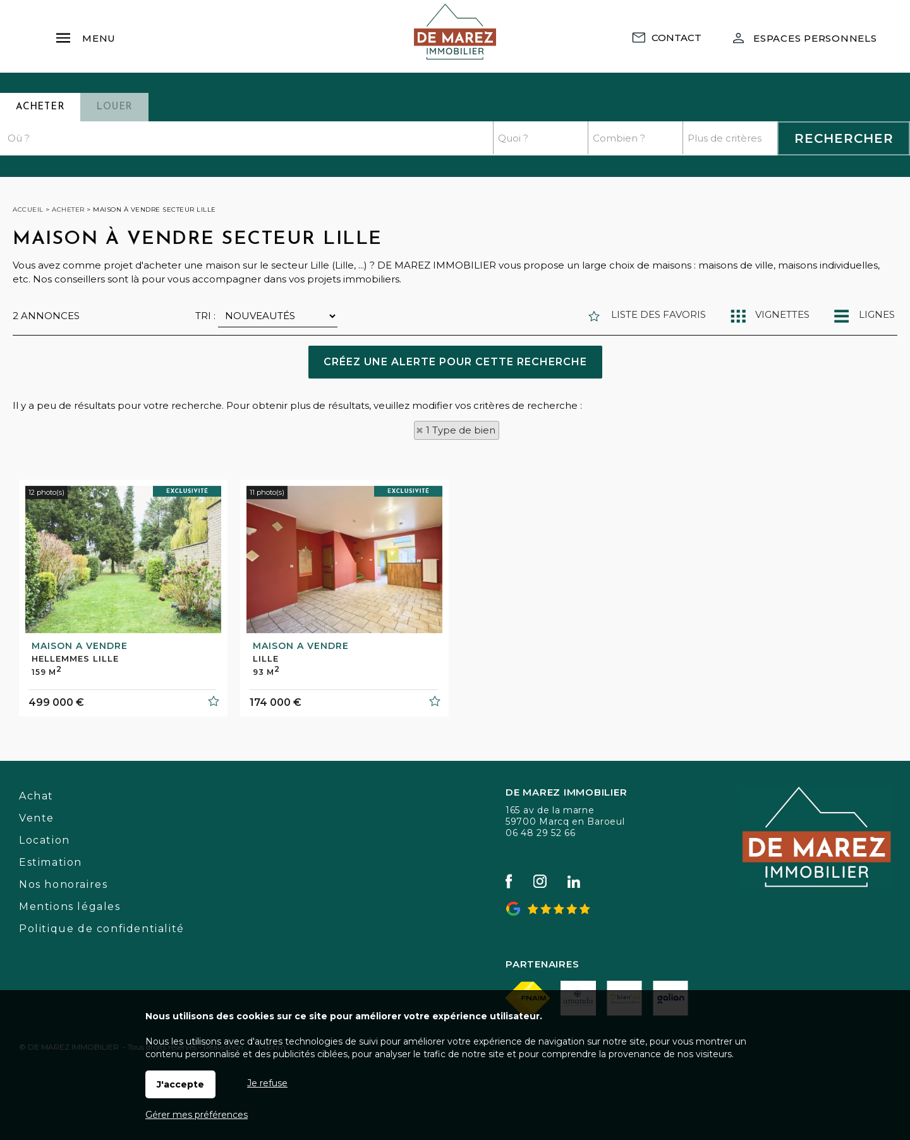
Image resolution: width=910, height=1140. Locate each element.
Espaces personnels (815, 38)
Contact (676, 38)
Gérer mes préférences (196, 1114)
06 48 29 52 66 (541, 833)
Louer (114, 107)
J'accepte (180, 1084)
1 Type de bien (460, 430)
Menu (85, 32)
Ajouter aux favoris (212, 787)
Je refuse (267, 1083)
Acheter (40, 107)
